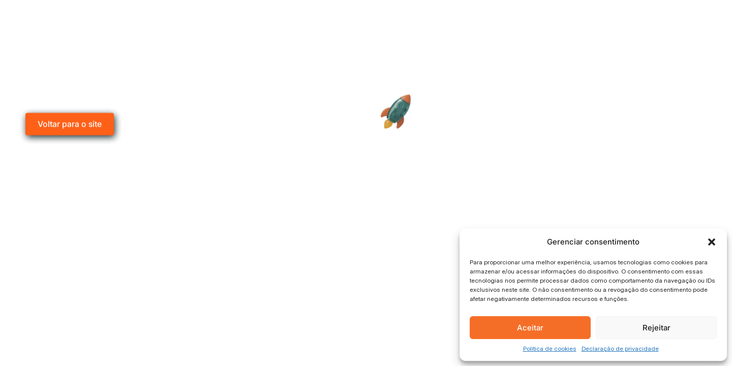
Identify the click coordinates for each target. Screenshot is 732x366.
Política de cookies (549, 348)
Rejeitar (656, 327)
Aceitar (530, 327)
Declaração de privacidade (620, 348)
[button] (712, 242)
